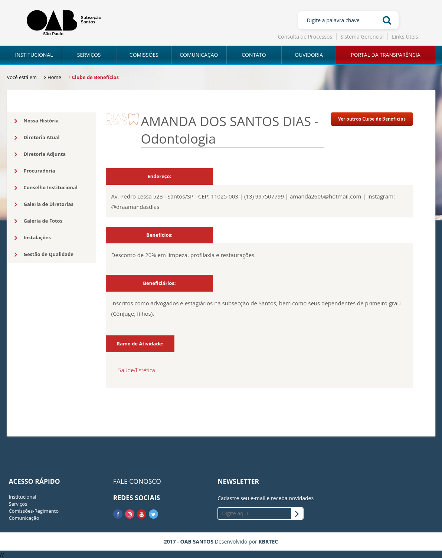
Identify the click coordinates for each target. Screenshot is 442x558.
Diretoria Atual (37, 137)
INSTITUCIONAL (34, 54)
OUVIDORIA (309, 54)
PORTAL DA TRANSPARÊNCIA (385, 54)
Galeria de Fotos (38, 221)
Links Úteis (405, 36)
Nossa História (36, 121)
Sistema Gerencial (362, 36)
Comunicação (24, 518)
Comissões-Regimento (34, 511)
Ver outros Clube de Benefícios (372, 119)
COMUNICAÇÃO (199, 54)
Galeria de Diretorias (43, 204)
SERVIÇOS (89, 54)
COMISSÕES (144, 54)
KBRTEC (268, 541)
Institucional (22, 496)
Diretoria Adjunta (40, 154)
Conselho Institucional (46, 187)
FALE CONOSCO (137, 481)
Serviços (18, 503)
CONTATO (254, 54)
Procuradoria (34, 171)
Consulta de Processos (305, 36)
